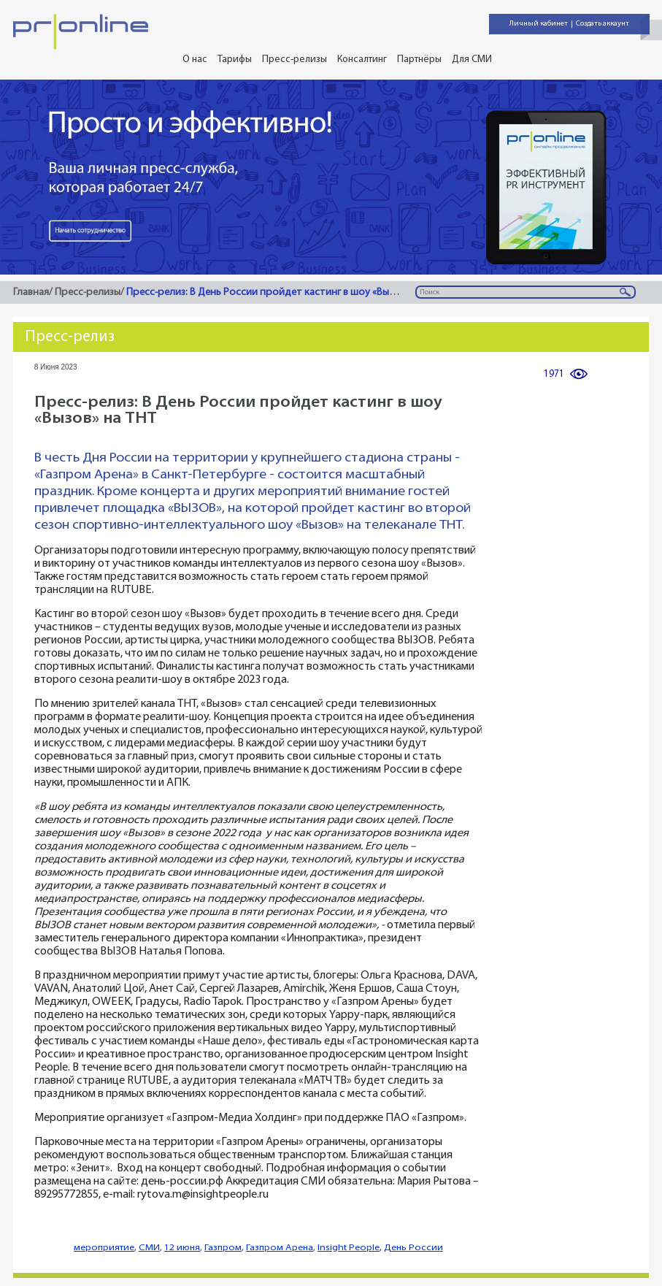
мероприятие (104, 1247)
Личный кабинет (538, 24)
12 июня (182, 1247)
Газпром (223, 1247)
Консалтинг (362, 59)
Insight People (348, 1247)
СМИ (149, 1247)
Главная (31, 292)
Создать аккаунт (602, 24)
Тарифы (235, 59)
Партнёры (419, 59)
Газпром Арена (279, 1247)
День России (413, 1247)
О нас (194, 59)
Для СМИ (472, 59)
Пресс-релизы (294, 59)
